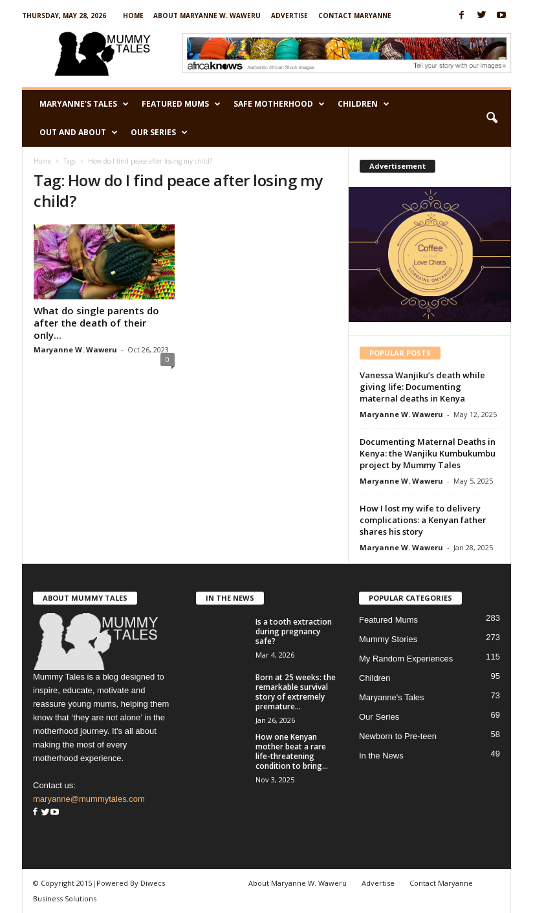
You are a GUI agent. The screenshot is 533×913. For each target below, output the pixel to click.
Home (133, 15)
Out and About (78, 132)
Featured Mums (181, 104)
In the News (381, 755)
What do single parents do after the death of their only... (96, 322)
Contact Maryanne (354, 15)
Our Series (159, 132)
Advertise (289, 15)
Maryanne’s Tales (84, 104)
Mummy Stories (388, 639)
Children (363, 104)
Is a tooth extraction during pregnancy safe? (294, 631)
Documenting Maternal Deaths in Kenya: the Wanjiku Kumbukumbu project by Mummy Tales (427, 453)
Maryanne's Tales (391, 697)
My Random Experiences (406, 658)
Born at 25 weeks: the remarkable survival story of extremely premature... (296, 692)
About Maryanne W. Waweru (207, 15)
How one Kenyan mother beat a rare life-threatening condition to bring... (292, 751)
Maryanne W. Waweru (75, 349)
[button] (491, 118)
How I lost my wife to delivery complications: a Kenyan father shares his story (423, 519)
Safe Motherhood (279, 104)
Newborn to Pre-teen (398, 736)
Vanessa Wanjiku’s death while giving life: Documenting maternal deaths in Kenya (422, 386)
